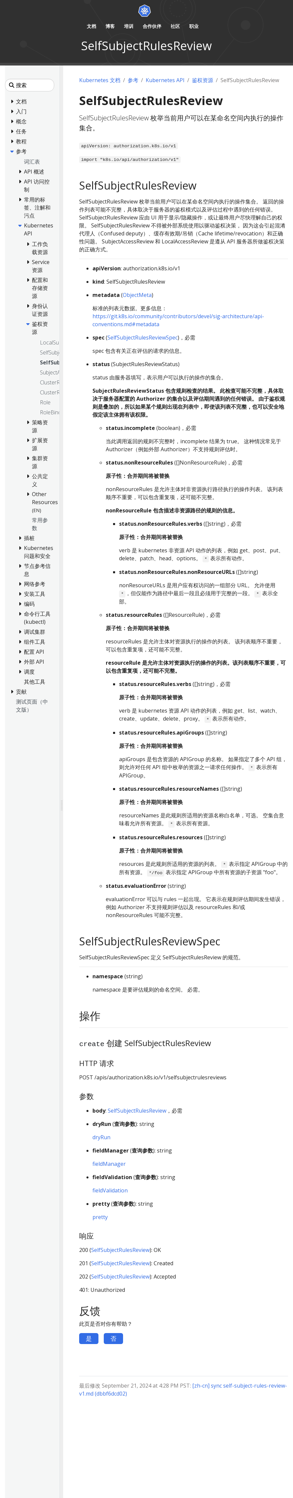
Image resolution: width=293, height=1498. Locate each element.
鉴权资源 (202, 80)
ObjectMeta (137, 295)
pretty (100, 1217)
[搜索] (29, 85)
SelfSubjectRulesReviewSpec (142, 337)
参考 (133, 80)
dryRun (101, 1137)
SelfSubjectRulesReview (137, 1110)
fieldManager (109, 1163)
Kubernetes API (165, 80)
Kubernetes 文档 (99, 80)
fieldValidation (110, 1190)
